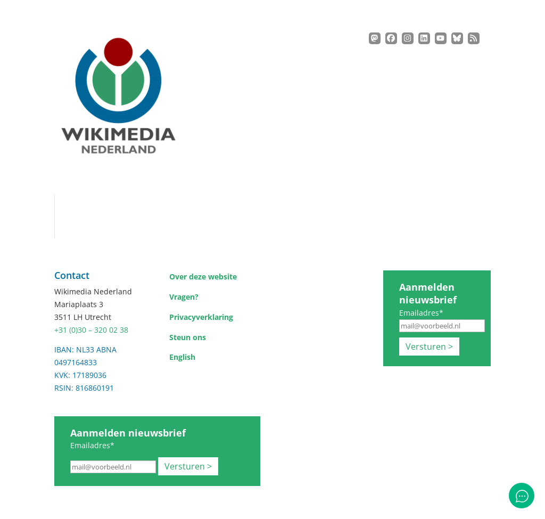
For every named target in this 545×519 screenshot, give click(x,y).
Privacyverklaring (201, 317)
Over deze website (203, 276)
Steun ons (187, 337)
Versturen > (429, 346)
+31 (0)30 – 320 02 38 (91, 330)
